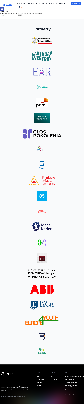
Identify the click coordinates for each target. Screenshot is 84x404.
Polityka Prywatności (71, 382)
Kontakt (39, 385)
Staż (50, 3)
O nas (18, 3)
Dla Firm (37, 3)
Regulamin (68, 390)
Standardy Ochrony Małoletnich (71, 386)
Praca (55, 3)
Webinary (31, 3)
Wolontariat (62, 3)
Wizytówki (45, 3)
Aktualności (40, 379)
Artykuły (23, 3)
